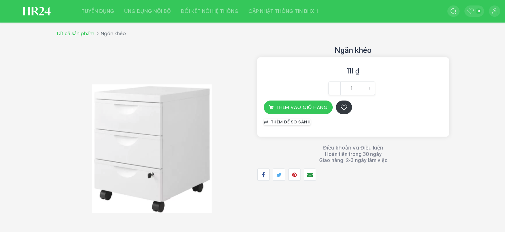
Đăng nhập (494, 11)
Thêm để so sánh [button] (287, 122)
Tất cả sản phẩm (75, 33)
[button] (453, 11)
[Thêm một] (369, 88)
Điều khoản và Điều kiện (353, 147)
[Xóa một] (334, 88)
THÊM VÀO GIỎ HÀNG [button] (298, 107)
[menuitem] (98, 11)
